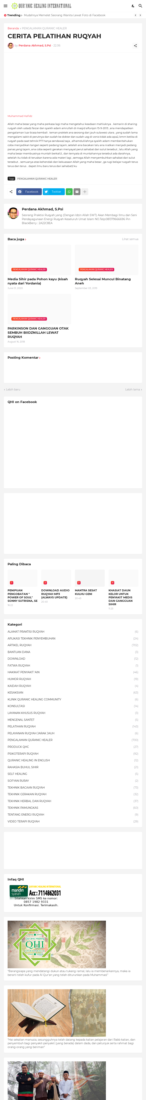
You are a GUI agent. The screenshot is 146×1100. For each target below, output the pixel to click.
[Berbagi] (135, 46)
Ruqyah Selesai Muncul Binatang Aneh (103, 281)
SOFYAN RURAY (73, 781)
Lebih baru (13, 389)
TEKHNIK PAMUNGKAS (73, 808)
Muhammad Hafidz (20, 115)
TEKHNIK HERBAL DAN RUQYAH (73, 801)
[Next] (140, 15)
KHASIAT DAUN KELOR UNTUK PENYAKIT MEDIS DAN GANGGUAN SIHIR (121, 597)
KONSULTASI (73, 706)
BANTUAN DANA (73, 652)
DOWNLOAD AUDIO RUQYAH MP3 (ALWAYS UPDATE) (55, 594)
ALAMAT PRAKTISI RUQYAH (73, 632)
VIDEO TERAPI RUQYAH (73, 822)
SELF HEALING (73, 774)
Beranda (13, 28)
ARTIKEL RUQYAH (73, 645)
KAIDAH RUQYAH (73, 686)
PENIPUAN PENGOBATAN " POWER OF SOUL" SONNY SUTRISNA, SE (22, 596)
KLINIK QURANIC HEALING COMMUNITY (73, 700)
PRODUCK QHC (73, 747)
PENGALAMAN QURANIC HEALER (44, 28)
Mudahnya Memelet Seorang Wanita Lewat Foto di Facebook (64, 15)
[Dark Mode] (133, 6)
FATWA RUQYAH (73, 666)
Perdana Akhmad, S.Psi (42, 209)
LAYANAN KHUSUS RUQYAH (73, 713)
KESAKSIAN (73, 693)
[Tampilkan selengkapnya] (84, 191)
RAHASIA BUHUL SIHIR (73, 767)
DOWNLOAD (73, 659)
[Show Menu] (5, 6)
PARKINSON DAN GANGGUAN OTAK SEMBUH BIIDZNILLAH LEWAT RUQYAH (38, 332)
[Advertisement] (73, 83)
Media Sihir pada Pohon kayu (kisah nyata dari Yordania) (38, 281)
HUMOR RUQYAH (73, 679)
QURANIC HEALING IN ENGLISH (73, 760)
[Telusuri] (141, 6)
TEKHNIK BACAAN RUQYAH (73, 788)
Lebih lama (132, 389)
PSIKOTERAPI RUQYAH (73, 754)
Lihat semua (130, 239)
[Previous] (135, 15)
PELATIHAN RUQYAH (73, 727)
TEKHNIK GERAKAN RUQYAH (73, 794)
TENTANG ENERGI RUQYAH (73, 815)
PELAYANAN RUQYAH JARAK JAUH (73, 733)
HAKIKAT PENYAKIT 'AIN (73, 672)
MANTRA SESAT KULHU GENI (86, 592)
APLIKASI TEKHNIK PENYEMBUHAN (73, 639)
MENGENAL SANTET (73, 720)
